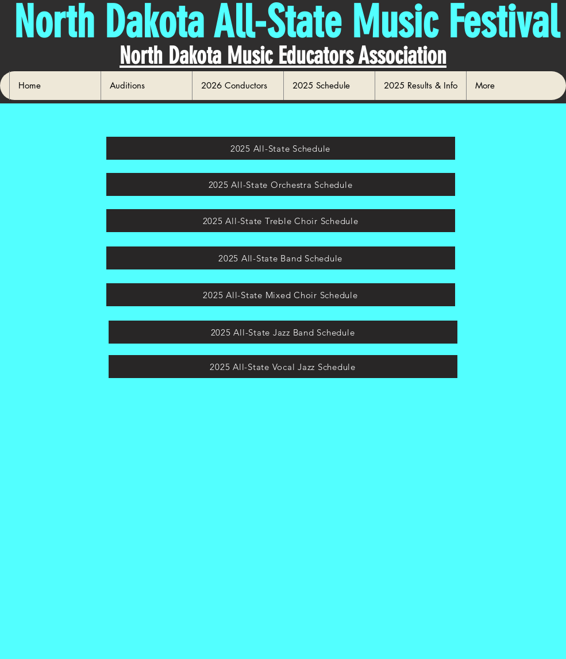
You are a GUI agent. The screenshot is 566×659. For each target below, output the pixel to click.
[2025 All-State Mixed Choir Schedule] (280, 294)
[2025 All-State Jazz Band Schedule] (283, 332)
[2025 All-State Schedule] (280, 148)
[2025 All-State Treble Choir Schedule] (280, 220)
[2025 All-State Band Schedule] (280, 257)
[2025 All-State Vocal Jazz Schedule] (283, 366)
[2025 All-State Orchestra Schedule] (280, 184)
